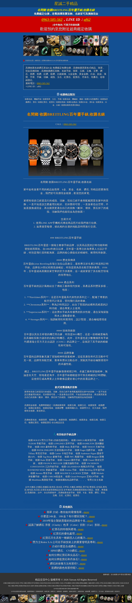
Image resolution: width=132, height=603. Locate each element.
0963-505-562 (51, 20)
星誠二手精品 (66, 3)
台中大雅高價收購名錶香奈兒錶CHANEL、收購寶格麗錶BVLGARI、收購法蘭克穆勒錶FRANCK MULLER (66, 502)
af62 (87, 20)
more (86, 512)
